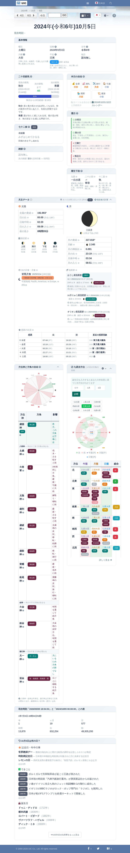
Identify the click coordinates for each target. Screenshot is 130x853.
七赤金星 (76, 410)
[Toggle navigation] (87, 3)
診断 (76, 394)
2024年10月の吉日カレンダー (101, 103)
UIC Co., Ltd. (34, 849)
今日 (42, 15)
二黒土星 (86, 402)
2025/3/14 (36, 274)
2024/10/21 (92, 312)
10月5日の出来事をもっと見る (65, 835)
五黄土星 (86, 406)
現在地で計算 (101, 200)
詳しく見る (105, 560)
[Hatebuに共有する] (108, 849)
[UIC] (21, 2)
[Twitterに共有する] (98, 849)
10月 (33, 11)
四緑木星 (76, 406)
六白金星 (97, 406)
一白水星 (76, 402)
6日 (31, 15)
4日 (20, 15)
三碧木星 (97, 402)
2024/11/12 (75, 279)
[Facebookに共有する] (88, 849)
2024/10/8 (95, 295)
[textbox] (97, 15)
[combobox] (97, 15)
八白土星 (86, 410)
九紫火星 (97, 410)
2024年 (24, 11)
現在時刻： (20, 33)
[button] (110, 3)
